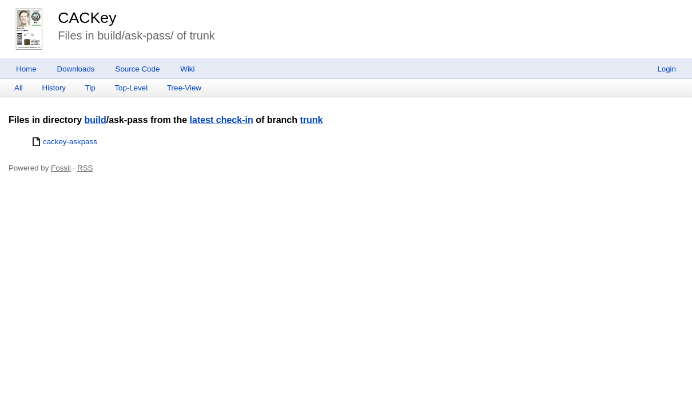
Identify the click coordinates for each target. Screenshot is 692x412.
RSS (85, 168)
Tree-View (184, 88)
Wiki (187, 69)
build (95, 120)
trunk (311, 120)
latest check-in (221, 120)
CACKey (87, 17)
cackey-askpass (70, 141)
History (54, 88)
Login (666, 69)
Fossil (61, 168)
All (18, 88)
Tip (90, 88)
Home (26, 69)
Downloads (76, 69)
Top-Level (131, 88)
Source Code (138, 69)
